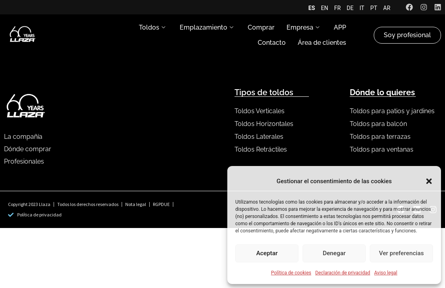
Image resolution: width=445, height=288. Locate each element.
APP (340, 27)
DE (349, 8)
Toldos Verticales (260, 111)
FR (337, 8)
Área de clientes (322, 42)
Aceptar (267, 253)
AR (386, 8)
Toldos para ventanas (381, 149)
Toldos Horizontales (264, 124)
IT (361, 8)
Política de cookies (291, 273)
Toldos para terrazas (380, 136)
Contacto (272, 42)
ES (311, 8)
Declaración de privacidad (342, 273)
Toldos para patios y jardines (392, 111)
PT (373, 8)
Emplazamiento (206, 27)
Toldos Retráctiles (261, 149)
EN (324, 8)
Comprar (261, 27)
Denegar (334, 253)
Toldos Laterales (259, 136)
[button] (429, 181)
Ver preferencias (401, 253)
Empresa (303, 27)
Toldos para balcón (378, 124)
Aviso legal (385, 273)
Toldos (152, 27)
